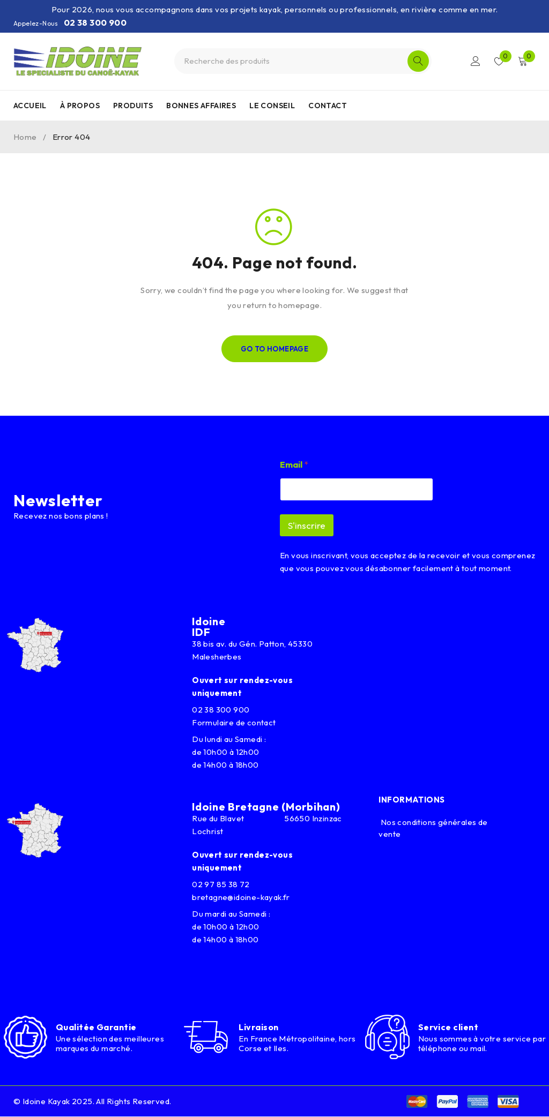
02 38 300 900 (95, 22)
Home (25, 137)
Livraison (258, 1027)
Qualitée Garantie (96, 1027)
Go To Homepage (275, 348)
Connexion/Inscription (475, 61)
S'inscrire (306, 525)
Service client (448, 1027)
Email (294, 465)
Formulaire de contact (234, 722)
